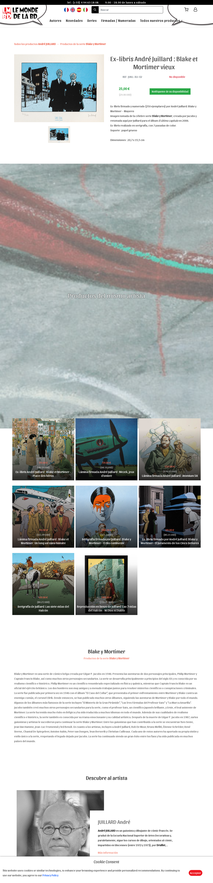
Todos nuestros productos (160, 20)
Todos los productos (35, 44)
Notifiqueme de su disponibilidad (170, 91)
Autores (55, 20)
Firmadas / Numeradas (118, 20)
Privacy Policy (50, 875)
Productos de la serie (83, 44)
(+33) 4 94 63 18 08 (86, 2)
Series (92, 20)
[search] (131, 9)
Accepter (195, 872)
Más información (108, 852)
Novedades (74, 20)
